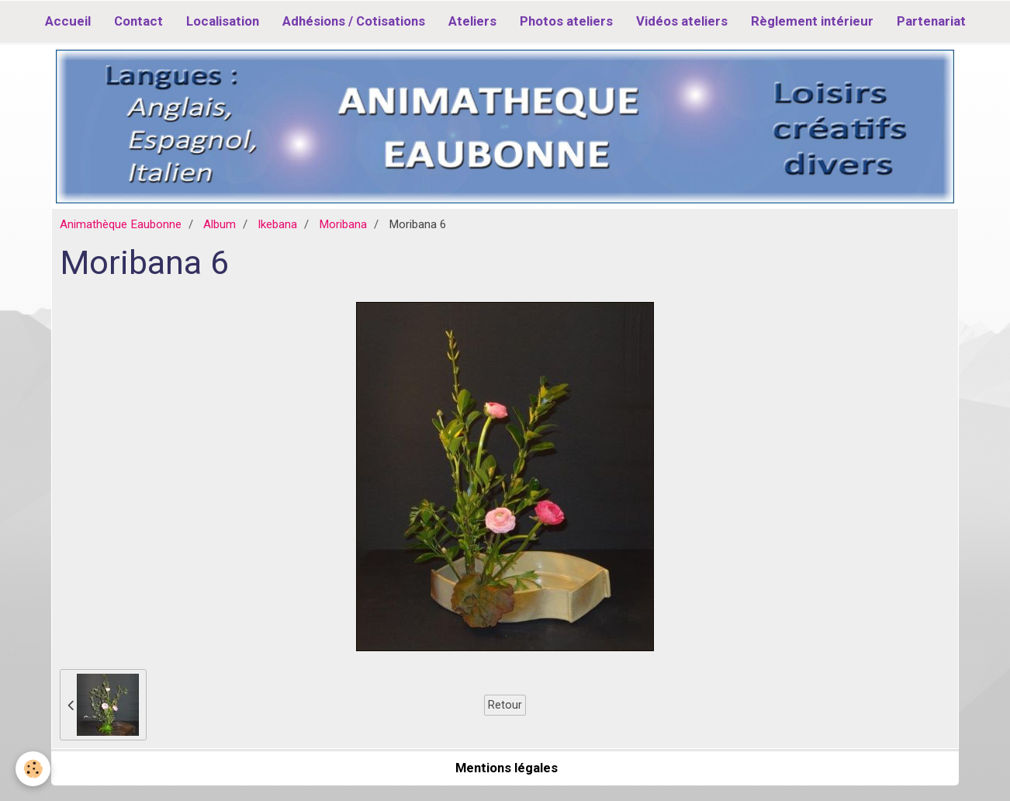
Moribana (343, 224)
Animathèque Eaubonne (121, 224)
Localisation (222, 21)
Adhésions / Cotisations (353, 21)
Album (219, 224)
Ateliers (472, 21)
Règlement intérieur (812, 21)
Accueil (68, 21)
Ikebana (277, 224)
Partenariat (931, 21)
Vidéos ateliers (682, 21)
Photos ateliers (566, 21)
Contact (138, 21)
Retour (505, 705)
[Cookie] (33, 768)
